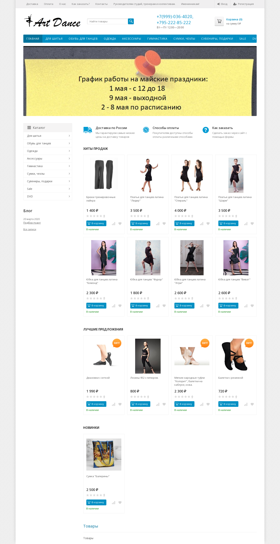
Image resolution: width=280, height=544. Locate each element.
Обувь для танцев (83, 38)
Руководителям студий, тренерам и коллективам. (144, 4)
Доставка (32, 4)
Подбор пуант (32, 222)
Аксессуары (131, 38)
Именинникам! (190, 4)
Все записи (29, 229)
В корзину (95, 223)
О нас (62, 4)
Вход (222, 4)
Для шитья (54, 38)
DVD (255, 38)
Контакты (101, 4)
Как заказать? (81, 4)
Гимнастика (157, 38)
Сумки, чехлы (184, 38)
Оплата (48, 4)
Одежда (110, 38)
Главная (32, 38)
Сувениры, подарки (217, 38)
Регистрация (243, 4)
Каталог (36, 128)
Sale (242, 38)
